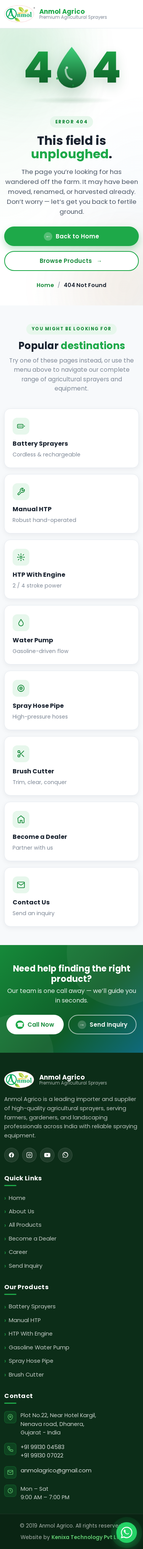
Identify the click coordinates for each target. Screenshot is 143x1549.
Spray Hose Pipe (31, 1361)
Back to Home (71, 236)
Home (45, 285)
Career (18, 1252)
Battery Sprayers (32, 1306)
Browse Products (72, 261)
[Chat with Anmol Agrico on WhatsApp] (126, 1532)
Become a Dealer (32, 1238)
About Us (21, 1211)
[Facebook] (11, 1155)
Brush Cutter (26, 1374)
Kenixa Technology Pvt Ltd (87, 1537)
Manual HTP (25, 1320)
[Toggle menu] (131, 14)
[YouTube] (47, 1155)
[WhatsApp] (65, 1155)
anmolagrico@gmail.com (56, 1470)
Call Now (35, 1025)
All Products (25, 1225)
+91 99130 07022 (42, 1455)
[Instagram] (29, 1155)
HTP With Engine (31, 1333)
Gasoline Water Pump (39, 1347)
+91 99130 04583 (42, 1447)
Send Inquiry (102, 1025)
